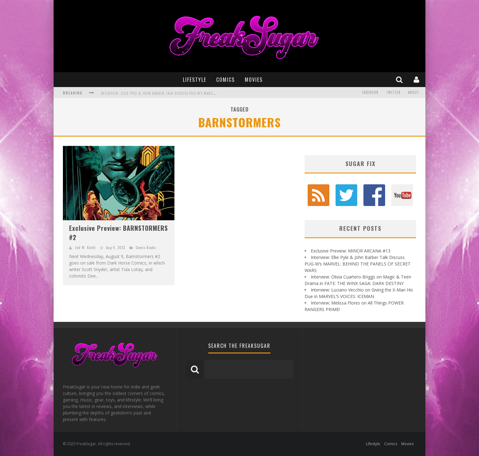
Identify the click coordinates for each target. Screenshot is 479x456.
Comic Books (146, 247)
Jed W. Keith (85, 247)
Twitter (393, 92)
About (413, 92)
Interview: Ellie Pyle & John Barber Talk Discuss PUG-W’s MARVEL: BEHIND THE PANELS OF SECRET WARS (358, 263)
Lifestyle (194, 79)
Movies (254, 79)
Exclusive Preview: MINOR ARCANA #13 (350, 251)
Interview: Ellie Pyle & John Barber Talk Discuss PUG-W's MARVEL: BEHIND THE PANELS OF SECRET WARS (190, 93)
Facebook (370, 92)
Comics (225, 79)
